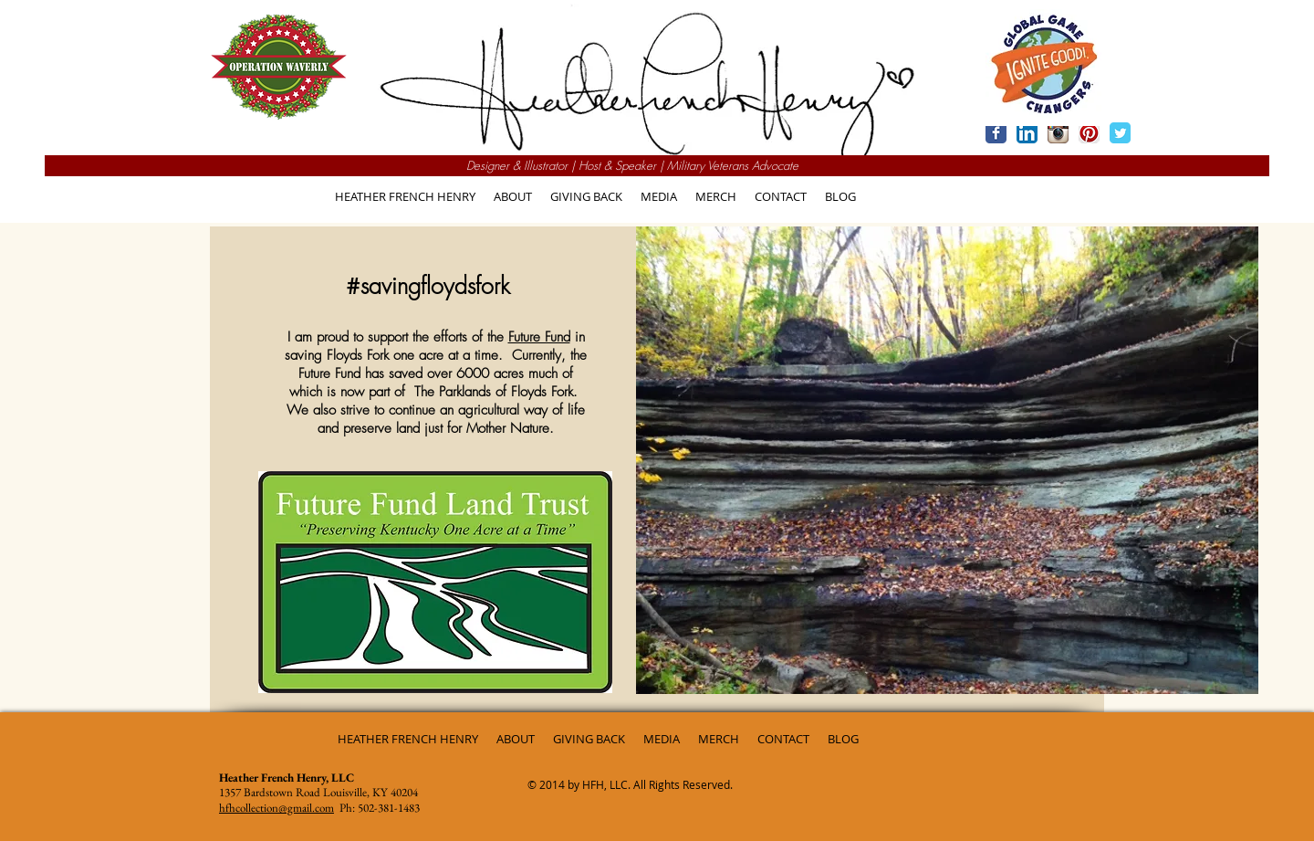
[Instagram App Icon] (1058, 132)
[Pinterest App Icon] (1089, 132)
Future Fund (539, 337)
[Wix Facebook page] (996, 132)
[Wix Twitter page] (1120, 132)
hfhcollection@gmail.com (276, 807)
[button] (586, 197)
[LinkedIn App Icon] (1027, 132)
